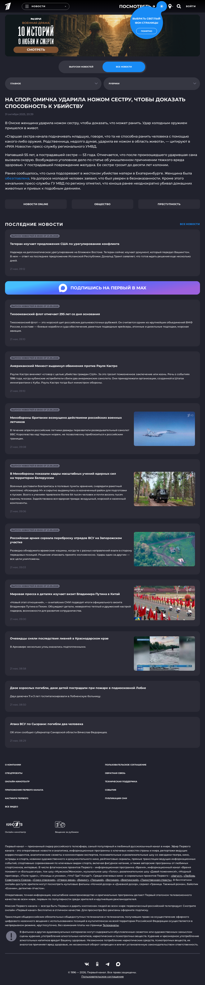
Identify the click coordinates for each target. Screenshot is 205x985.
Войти (191, 6)
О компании (13, 764)
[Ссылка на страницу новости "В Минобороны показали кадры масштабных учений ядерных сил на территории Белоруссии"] (102, 488)
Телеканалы (111, 925)
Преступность (169, 204)
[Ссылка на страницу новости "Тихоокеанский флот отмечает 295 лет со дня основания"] (102, 323)
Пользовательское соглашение (125, 764)
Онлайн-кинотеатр (17, 781)
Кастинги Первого (16, 798)
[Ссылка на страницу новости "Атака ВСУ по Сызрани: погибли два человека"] (102, 732)
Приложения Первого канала (24, 790)
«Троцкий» (97, 879)
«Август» (176, 875)
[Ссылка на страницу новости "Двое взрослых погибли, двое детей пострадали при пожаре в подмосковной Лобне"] (102, 696)
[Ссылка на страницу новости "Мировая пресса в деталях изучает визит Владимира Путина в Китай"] (102, 603)
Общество (102, 204)
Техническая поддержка (121, 781)
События (110, 790)
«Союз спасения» (43, 879)
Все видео (11, 806)
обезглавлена (17, 178)
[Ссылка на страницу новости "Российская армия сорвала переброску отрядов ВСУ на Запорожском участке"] (102, 549)
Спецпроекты (13, 773)
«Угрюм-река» (66, 879)
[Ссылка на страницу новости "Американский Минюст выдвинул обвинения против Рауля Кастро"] (102, 374)
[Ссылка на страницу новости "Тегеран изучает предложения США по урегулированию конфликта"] (102, 252)
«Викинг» (83, 879)
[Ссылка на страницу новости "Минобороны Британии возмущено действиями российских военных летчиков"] (102, 428)
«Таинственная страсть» (156, 879)
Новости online (35, 204)
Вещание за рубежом (67, 827)
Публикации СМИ (116, 798)
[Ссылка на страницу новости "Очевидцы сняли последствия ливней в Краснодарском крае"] (102, 653)
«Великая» (112, 879)
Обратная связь (115, 773)
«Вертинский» (129, 879)
